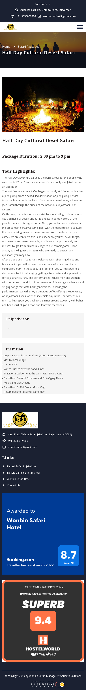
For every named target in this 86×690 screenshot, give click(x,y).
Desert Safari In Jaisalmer (19, 466)
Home (6, 47)
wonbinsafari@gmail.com (59, 16)
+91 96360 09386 (18, 441)
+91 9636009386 (26, 16)
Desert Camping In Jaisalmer (21, 472)
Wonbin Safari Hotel (16, 479)
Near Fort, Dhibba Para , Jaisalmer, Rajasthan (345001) (40, 434)
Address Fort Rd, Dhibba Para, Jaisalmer (45, 10)
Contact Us (11, 485)
